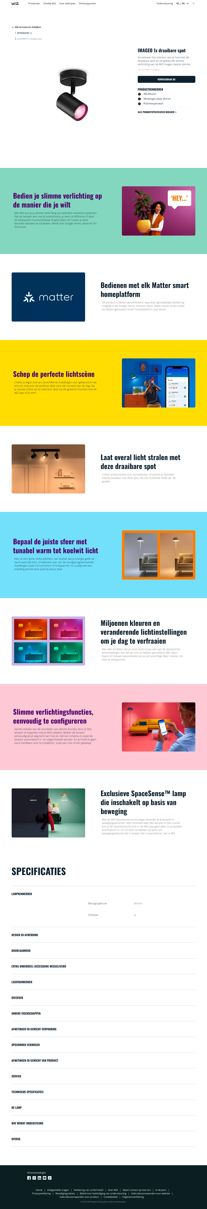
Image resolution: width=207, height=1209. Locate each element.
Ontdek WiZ (49, 3)
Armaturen (23, 32)
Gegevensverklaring (133, 1196)
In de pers (161, 1190)
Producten (34, 3)
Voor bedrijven (67, 3)
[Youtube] (45, 1178)
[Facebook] (29, 1178)
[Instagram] (34, 1178)
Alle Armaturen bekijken (26, 27)
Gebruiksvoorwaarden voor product (79, 1196)
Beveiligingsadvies (65, 1193)
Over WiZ (113, 1190)
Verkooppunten (87, 3)
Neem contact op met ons (137, 1190)
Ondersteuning (165, 3)
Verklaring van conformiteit (88, 1190)
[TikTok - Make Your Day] (50, 1178)
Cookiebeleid (111, 1196)
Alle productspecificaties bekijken (157, 112)
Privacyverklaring (41, 1193)
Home (39, 1190)
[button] (182, 3)
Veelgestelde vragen (58, 1190)
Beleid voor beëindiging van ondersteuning (103, 1193)
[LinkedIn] (40, 1178)
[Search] (193, 3)
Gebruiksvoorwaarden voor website (150, 1193)
